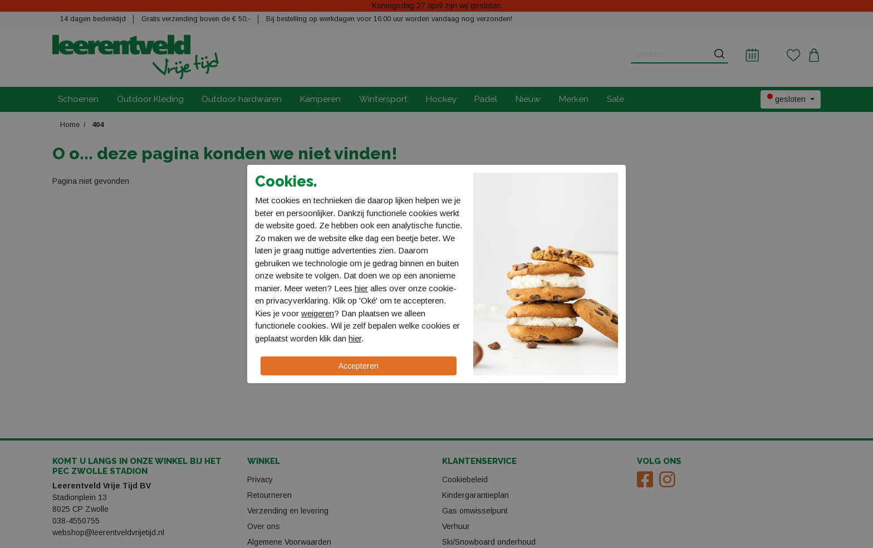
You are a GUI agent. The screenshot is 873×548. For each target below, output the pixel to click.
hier (361, 288)
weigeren (317, 313)
